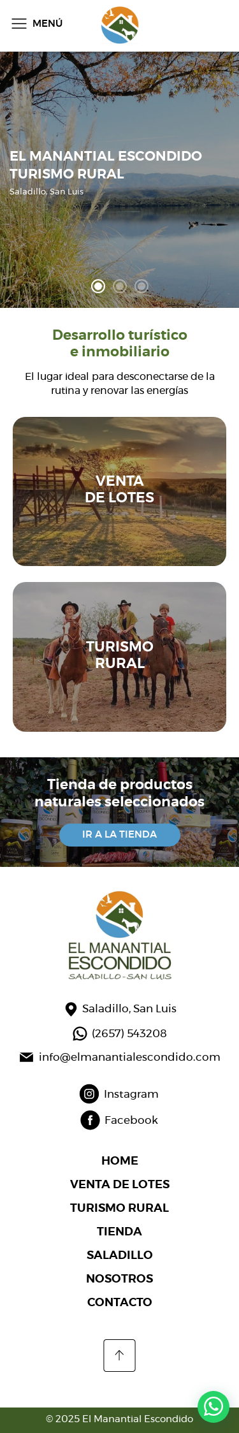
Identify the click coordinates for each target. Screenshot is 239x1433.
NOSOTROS (119, 1279)
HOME (119, 1161)
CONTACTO (119, 1303)
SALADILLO (120, 1256)
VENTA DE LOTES (120, 1185)
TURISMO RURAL (119, 1208)
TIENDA (119, 1232)
